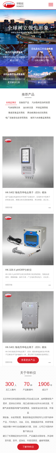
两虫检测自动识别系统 (37, 112)
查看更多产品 (28, 361)
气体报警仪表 (14, 107)
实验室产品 (24, 102)
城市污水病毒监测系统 (40, 118)
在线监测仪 (11, 102)
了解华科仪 (28, 448)
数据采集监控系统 (16, 112)
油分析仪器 (28, 107)
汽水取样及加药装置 (41, 102)
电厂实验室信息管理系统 (16, 118)
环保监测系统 (42, 107)
